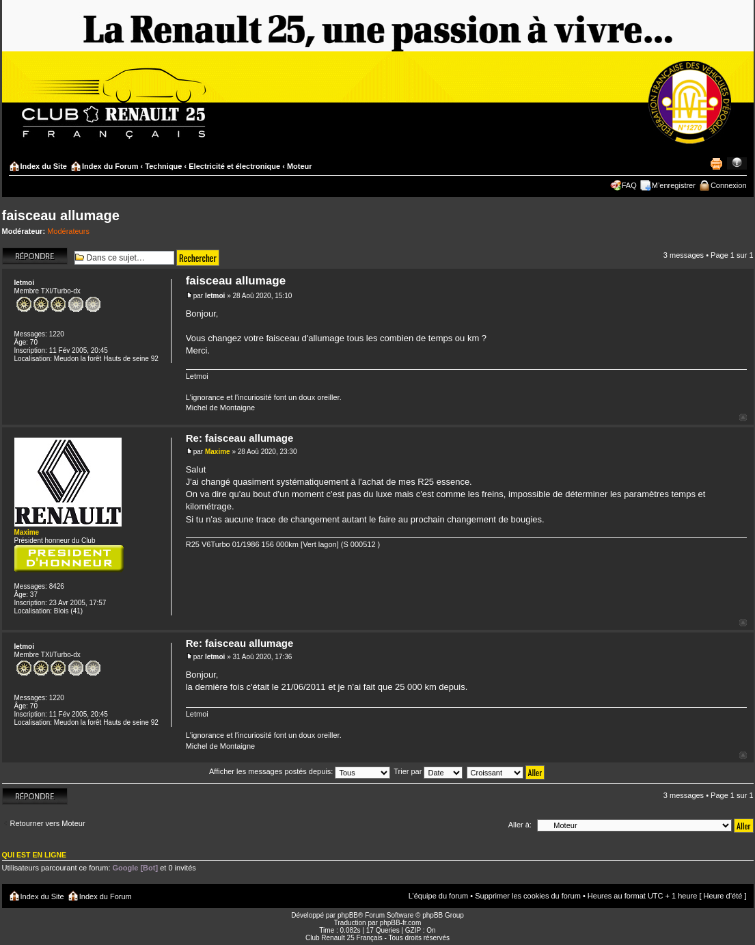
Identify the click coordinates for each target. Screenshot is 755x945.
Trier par (428, 771)
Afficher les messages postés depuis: (299, 771)
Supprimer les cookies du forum (528, 896)
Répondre (35, 256)
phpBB (348, 915)
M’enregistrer (674, 185)
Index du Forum (110, 166)
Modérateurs (68, 231)
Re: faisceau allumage (240, 438)
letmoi (215, 296)
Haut (743, 417)
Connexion (729, 185)
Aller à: (520, 825)
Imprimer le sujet (716, 163)
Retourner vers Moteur (47, 823)
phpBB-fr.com (401, 923)
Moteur (299, 166)
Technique (163, 166)
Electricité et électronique (234, 166)
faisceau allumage (61, 215)
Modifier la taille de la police (737, 163)
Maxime (217, 451)
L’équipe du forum (438, 896)
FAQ (629, 185)
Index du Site (43, 166)
